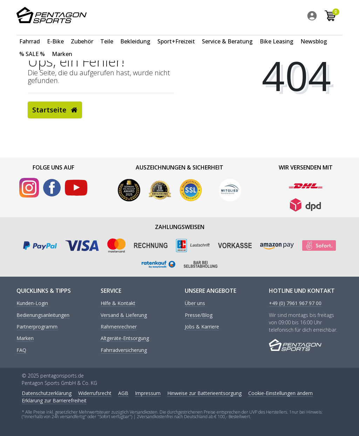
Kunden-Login (32, 303)
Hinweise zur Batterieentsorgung (204, 393)
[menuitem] (315, 17)
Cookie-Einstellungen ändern (280, 393)
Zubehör (82, 33)
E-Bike (55, 33)
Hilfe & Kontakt (118, 303)
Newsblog (313, 33)
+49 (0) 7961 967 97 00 (295, 303)
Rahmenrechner (119, 327)
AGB (123, 393)
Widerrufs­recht (94, 393)
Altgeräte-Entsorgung (125, 338)
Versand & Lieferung (124, 315)
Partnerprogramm (36, 327)
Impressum (148, 393)
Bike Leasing (276, 33)
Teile (106, 33)
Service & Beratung (227, 33)
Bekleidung (135, 33)
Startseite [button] (54, 110)
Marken (62, 46)
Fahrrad (29, 33)
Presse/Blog (198, 315)
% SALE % (32, 46)
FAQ (21, 350)
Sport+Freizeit (176, 33)
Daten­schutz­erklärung (47, 393)
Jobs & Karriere (202, 327)
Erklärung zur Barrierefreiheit (54, 400)
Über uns (195, 303)
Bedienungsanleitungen (42, 315)
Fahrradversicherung (124, 350)
